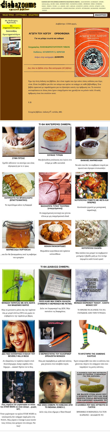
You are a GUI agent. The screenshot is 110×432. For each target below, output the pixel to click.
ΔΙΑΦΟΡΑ (59, 57)
